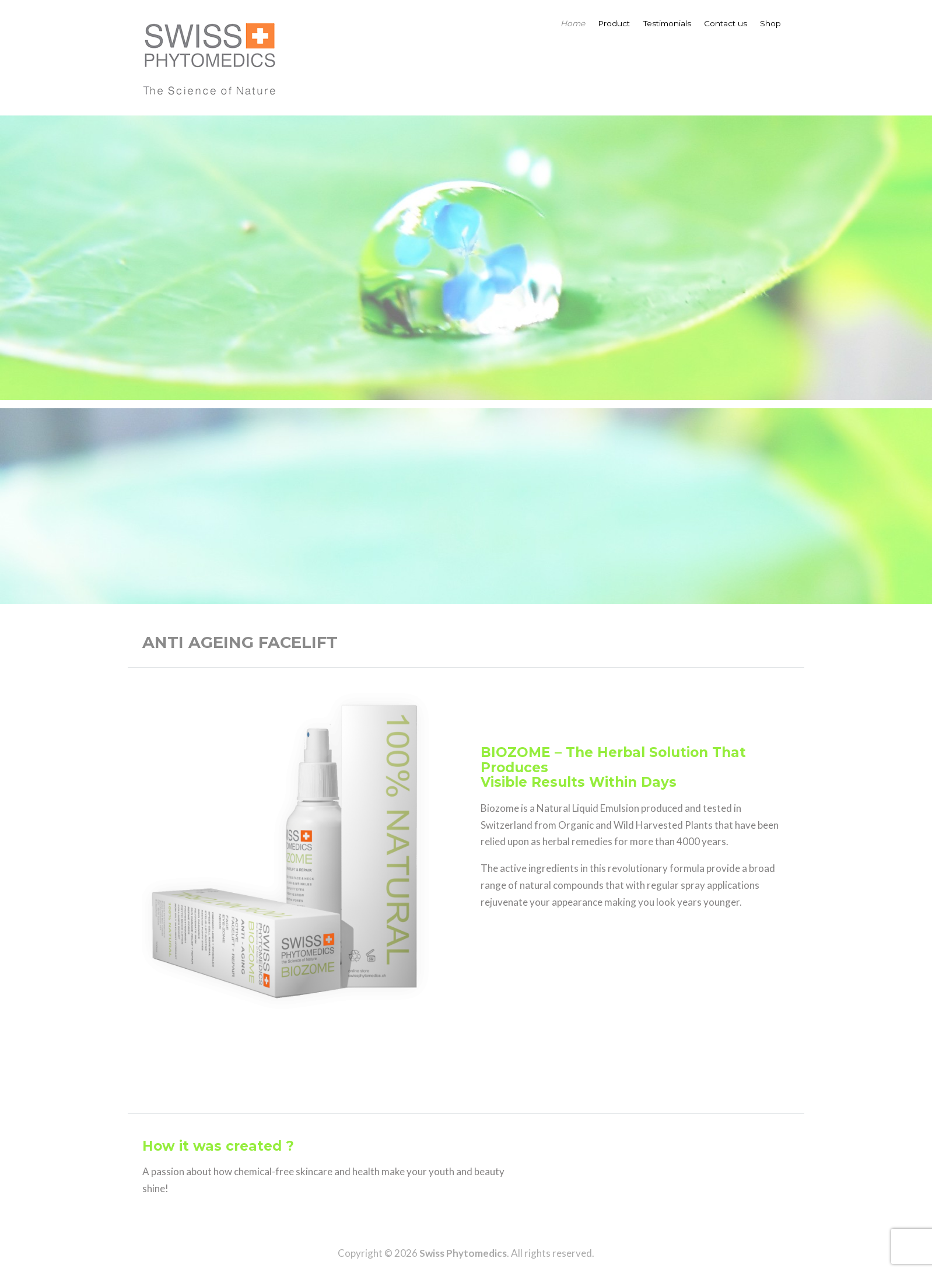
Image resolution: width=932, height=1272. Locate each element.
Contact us (725, 23)
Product (614, 23)
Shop (770, 23)
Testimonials (667, 23)
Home (572, 23)
